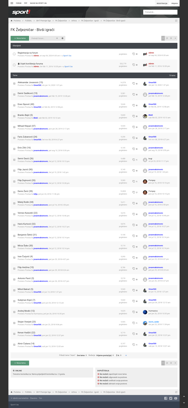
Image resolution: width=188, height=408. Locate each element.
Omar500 (37, 85)
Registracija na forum (28, 53)
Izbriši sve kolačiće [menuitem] (19, 398)
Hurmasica (38, 314)
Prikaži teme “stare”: (73, 355)
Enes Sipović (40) (26, 104)
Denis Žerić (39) (25, 191)
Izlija (35, 194)
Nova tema (20, 38)
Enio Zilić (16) (24, 147)
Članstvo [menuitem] (33, 398)
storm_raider (154, 322)
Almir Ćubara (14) (26, 343)
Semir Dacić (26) (26, 158)
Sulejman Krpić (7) (26, 300)
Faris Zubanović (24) (27, 137)
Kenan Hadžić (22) (26, 332)
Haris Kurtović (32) (27, 224)
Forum (18, 3)
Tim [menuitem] (40, 398)
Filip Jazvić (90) (25, 169)
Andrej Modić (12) (26, 311)
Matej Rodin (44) (26, 202)
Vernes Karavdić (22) (27, 213)
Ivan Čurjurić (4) (25, 256)
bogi (150, 159)
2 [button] (166, 38)
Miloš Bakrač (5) (25, 289)
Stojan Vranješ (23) (27, 321)
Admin (36, 56)
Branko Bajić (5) (25, 115)
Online (18, 371)
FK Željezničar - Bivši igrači (32, 30)
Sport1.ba (67, 56)
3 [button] (170, 38)
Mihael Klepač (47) (27, 126)
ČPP (25, 3)
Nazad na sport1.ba (38, 3)
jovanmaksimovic (41, 96)
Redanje (102, 355)
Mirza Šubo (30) (25, 245)
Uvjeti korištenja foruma (31, 63)
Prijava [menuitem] (174, 3)
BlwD (36, 118)
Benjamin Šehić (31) (27, 234)
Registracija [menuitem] (162, 3)
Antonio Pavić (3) (26, 278)
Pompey (152, 180)
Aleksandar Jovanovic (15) (30, 82)
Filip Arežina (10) (26, 267)
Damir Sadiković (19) (28, 93)
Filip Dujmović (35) (26, 180)
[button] (175, 38)
